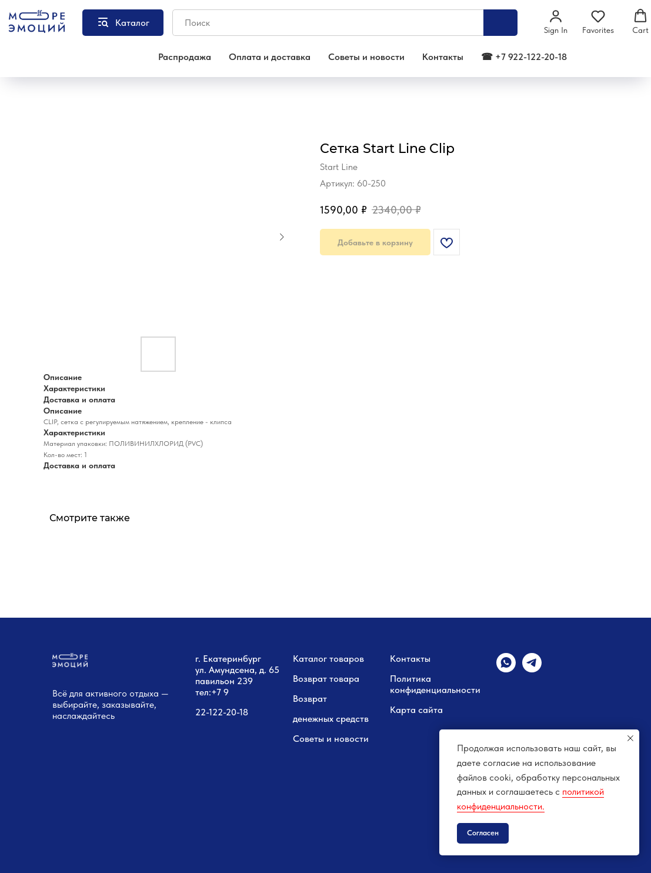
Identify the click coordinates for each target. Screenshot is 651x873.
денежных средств (331, 718)
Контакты (442, 56)
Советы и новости (366, 56)
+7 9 (220, 692)
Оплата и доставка (270, 56)
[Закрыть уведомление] (630, 738)
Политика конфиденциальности (435, 684)
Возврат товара (326, 678)
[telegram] (532, 669)
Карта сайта (416, 709)
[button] (555, 22)
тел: (203, 692)
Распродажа (184, 56)
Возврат (310, 698)
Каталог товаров (328, 658)
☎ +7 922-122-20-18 (524, 56)
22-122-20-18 (221, 712)
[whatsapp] (506, 669)
